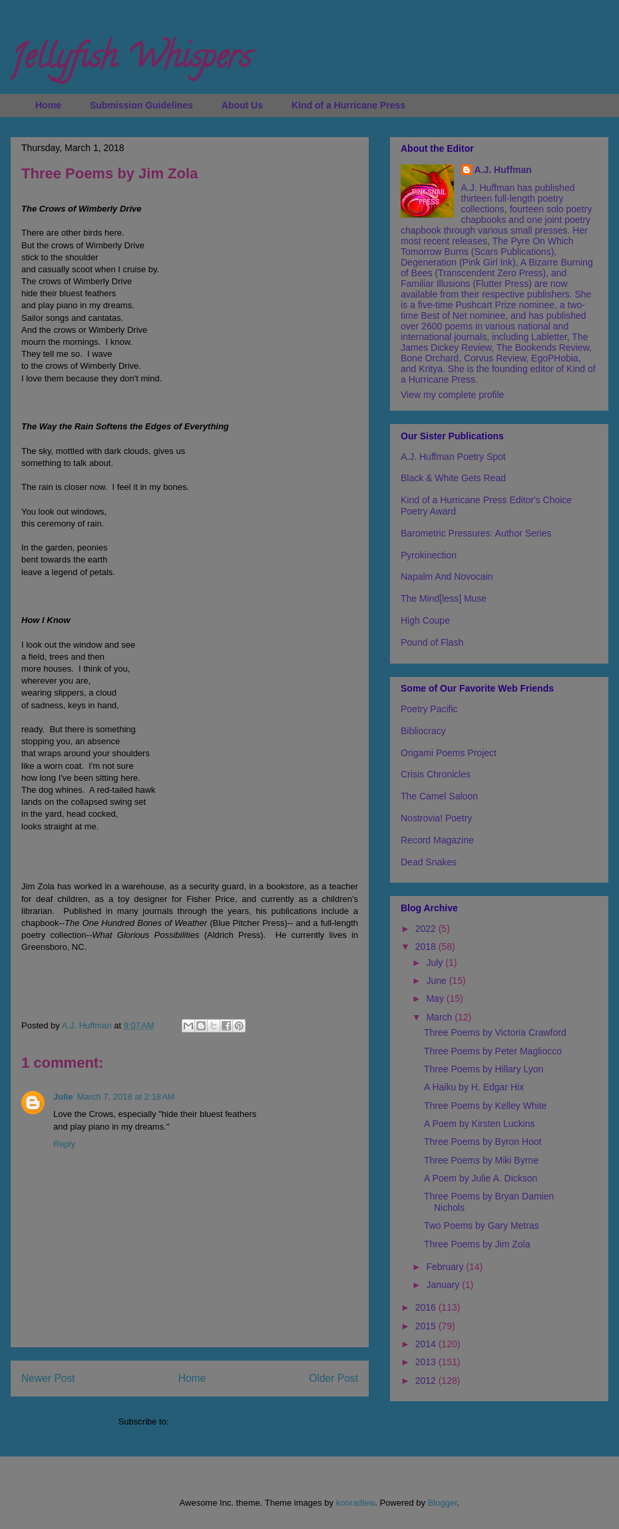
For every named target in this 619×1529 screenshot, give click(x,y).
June (437, 980)
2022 (427, 928)
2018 (427, 946)
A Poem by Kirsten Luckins (479, 1123)
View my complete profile (452, 394)
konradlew (355, 1503)
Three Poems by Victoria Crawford (495, 1032)
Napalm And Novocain (447, 576)
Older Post (333, 1378)
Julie (63, 1097)
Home (48, 105)
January (444, 1284)
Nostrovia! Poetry (436, 818)
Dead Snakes (429, 862)
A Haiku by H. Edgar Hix (474, 1087)
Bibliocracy (423, 731)
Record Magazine (437, 840)
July (435, 962)
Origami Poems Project (449, 753)
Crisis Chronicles (436, 774)
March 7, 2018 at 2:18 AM (126, 1097)
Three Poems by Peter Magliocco (493, 1051)
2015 (427, 1326)
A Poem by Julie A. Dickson (480, 1178)
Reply (64, 1144)
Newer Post (48, 1378)
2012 (427, 1380)
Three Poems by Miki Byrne (481, 1160)
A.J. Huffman (503, 169)
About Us (242, 105)
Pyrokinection (429, 555)
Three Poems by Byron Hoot (483, 1141)
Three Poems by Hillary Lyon (483, 1069)
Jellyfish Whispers (131, 61)
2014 (427, 1344)
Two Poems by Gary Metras (481, 1225)
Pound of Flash (432, 642)
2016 (427, 1307)
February (446, 1266)
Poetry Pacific (429, 709)
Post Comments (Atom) (216, 1421)
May (436, 998)
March (440, 1017)
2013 (427, 1362)
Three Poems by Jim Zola (477, 1244)
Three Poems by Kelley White (485, 1105)
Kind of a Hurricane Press (348, 105)
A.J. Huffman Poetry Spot (453, 456)
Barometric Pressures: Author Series (476, 533)
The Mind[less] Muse (444, 598)
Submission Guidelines (141, 105)
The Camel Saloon (439, 796)
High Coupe (425, 620)
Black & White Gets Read (453, 478)
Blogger (442, 1503)
